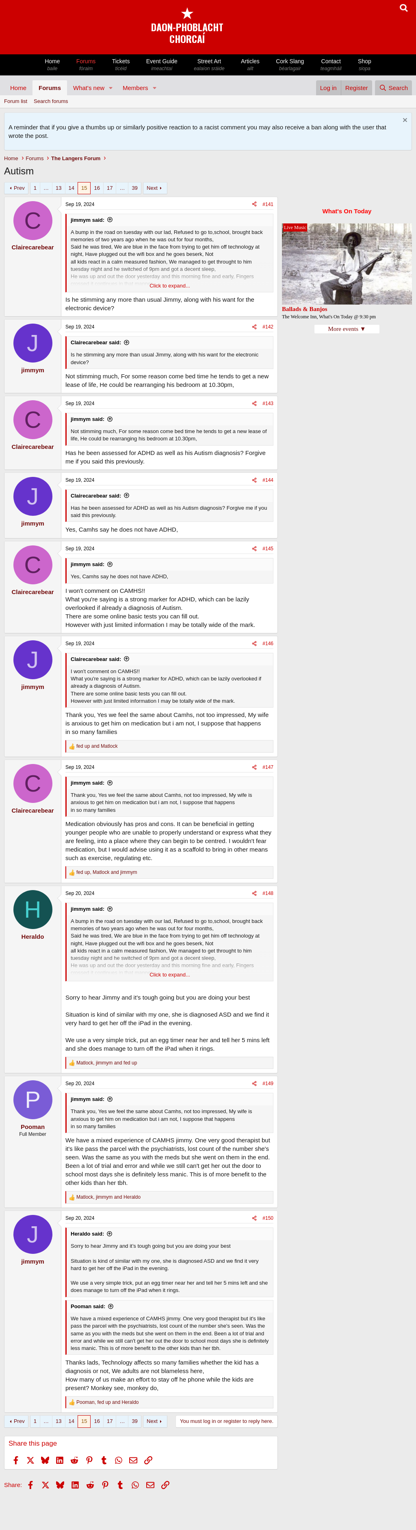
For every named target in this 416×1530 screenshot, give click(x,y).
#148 (267, 893)
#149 (267, 1083)
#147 (267, 767)
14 (71, 188)
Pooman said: (88, 1306)
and (96, 746)
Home (52, 65)
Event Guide (162, 65)
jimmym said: (87, 220)
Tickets (121, 65)
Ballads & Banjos (304, 309)
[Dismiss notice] (404, 121)
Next (152, 188)
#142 (267, 327)
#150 (267, 1218)
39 (134, 188)
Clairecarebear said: (96, 342)
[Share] (254, 204)
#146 (267, 643)
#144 (267, 480)
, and (106, 872)
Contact (331, 65)
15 (84, 188)
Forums (86, 65)
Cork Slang (290, 65)
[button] (111, 87)
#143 (267, 403)
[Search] (393, 87)
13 (58, 188)
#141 (267, 204)
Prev (19, 188)
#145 (267, 548)
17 (110, 188)
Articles (250, 65)
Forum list (15, 101)
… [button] (46, 188)
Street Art (209, 65)
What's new (88, 87)
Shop (364, 65)
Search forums (51, 101)
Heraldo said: (87, 1234)
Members (135, 87)
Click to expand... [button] (170, 286)
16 (97, 188)
